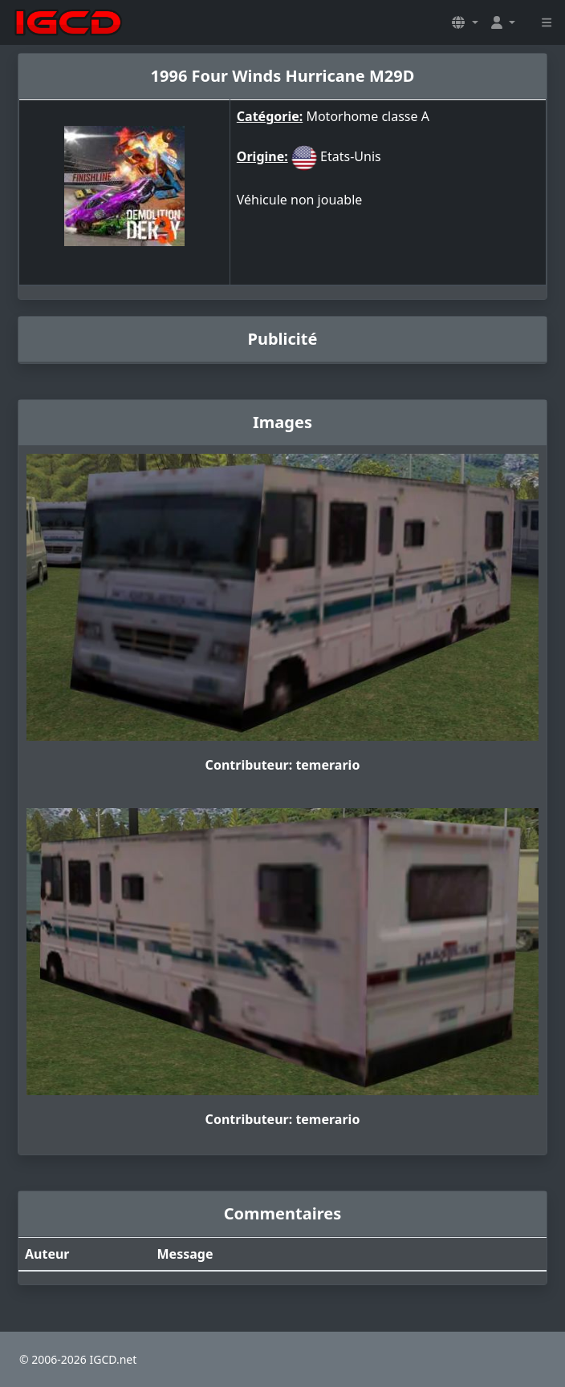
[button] (464, 22)
